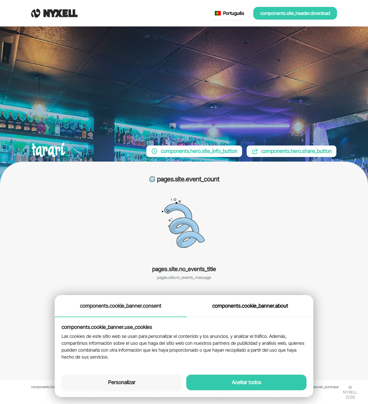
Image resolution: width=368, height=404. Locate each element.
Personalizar (121, 382)
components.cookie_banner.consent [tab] (120, 306)
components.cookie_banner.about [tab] (250, 306)
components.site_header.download (295, 13)
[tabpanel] (184, 342)
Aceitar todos (246, 382)
